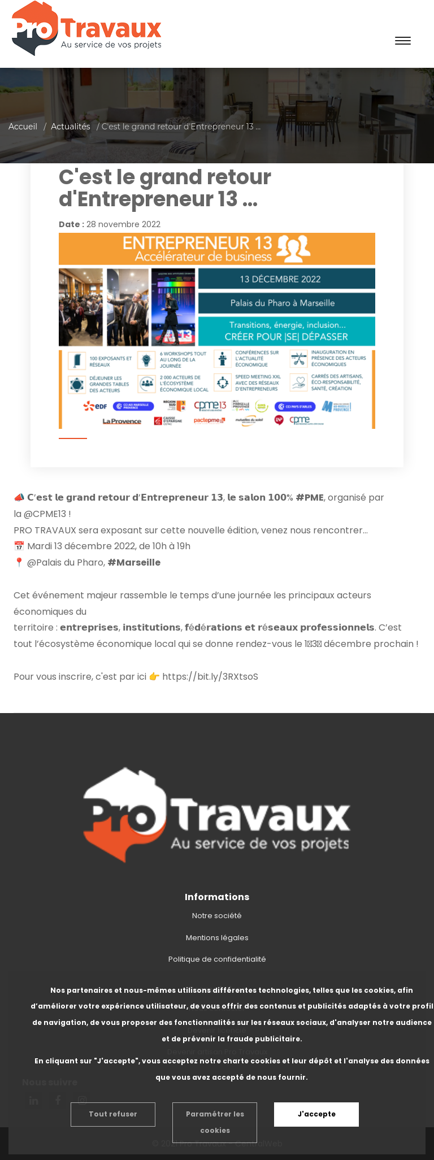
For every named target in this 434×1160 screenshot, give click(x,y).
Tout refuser (113, 1114)
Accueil (22, 126)
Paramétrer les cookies (215, 1122)
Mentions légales (217, 937)
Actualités (70, 126)
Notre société (217, 915)
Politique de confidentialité (217, 959)
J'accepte (317, 1114)
